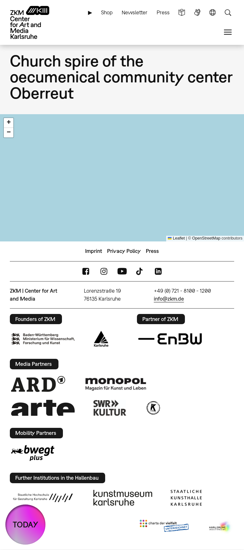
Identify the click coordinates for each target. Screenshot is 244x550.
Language (212, 12)
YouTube (122, 271)
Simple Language (181, 12)
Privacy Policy (124, 251)
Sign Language (197, 12)
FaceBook (85, 271)
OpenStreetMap (206, 238)
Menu (227, 32)
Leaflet (176, 238)
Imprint (93, 251)
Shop (107, 12)
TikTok (140, 271)
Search (227, 12)
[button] (8, 123)
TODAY (25, 524)
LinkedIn (158, 271)
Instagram (104, 271)
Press (163, 12)
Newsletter (134, 12)
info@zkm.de (169, 299)
